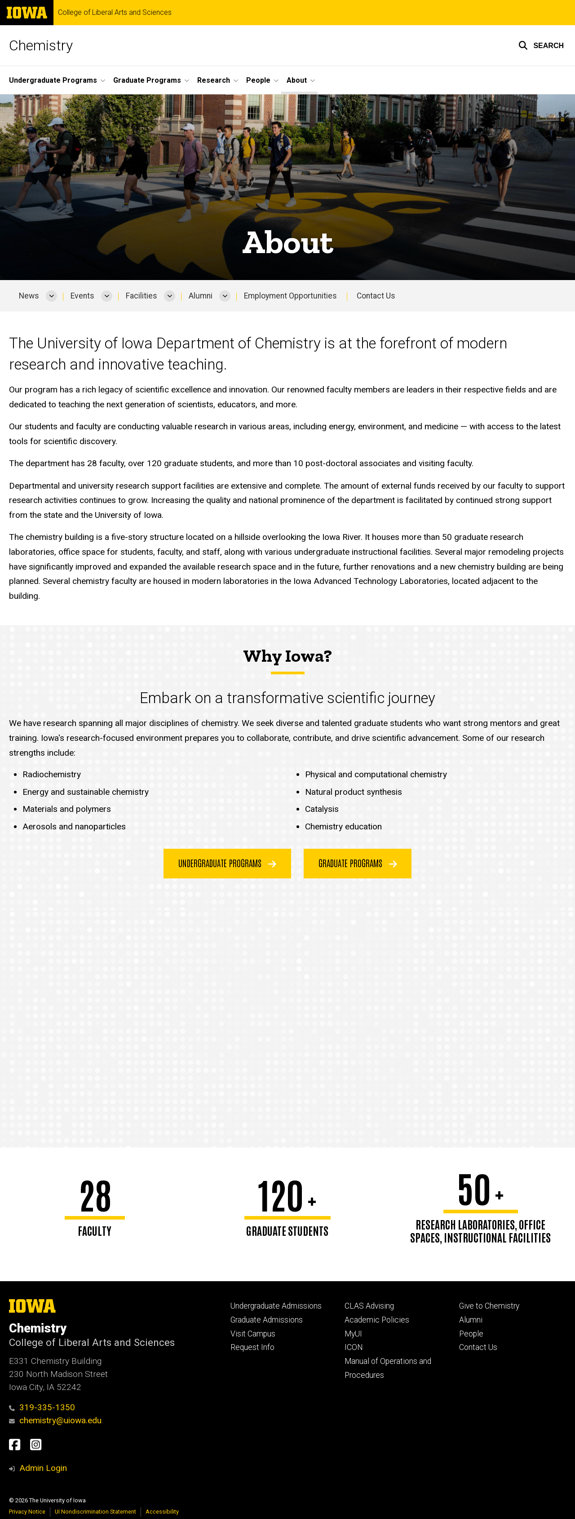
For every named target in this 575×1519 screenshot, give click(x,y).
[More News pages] (51, 296)
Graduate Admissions (266, 1319)
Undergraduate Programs (227, 863)
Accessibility (162, 1511)
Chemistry (41, 45)
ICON (354, 1347)
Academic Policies (377, 1319)
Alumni (200, 295)
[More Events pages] (106, 296)
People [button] (258, 80)
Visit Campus (252, 1333)
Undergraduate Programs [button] (53, 80)
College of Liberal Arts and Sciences (115, 13)
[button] (541, 45)
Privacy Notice (27, 1511)
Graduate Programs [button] (147, 80)
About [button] (297, 80)
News (29, 295)
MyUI (353, 1333)
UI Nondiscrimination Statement (95, 1511)
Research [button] (213, 80)
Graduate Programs (357, 863)
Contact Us (376, 295)
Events (82, 295)
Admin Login (43, 1468)
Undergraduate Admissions (276, 1305)
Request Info (252, 1347)
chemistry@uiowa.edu (55, 1420)
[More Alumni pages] (225, 296)
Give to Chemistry (489, 1305)
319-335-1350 (42, 1407)
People (471, 1333)
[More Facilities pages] (169, 296)
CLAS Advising (369, 1305)
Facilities (141, 295)
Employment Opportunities (290, 295)
